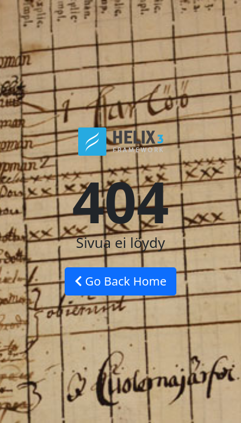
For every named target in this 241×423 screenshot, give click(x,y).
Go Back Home (121, 281)
